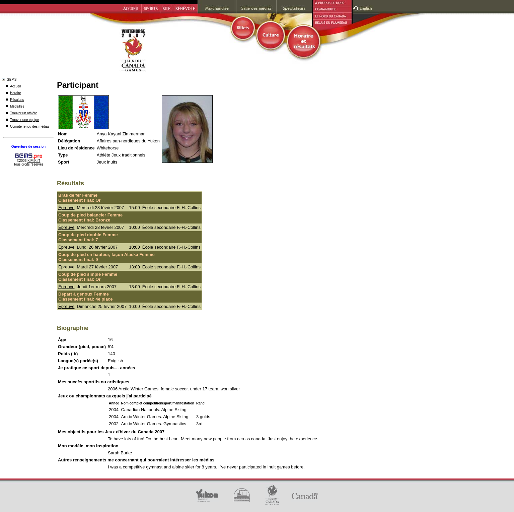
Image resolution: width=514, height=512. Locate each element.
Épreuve (66, 207)
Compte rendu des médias (29, 126)
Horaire (15, 93)
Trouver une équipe (24, 120)
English (366, 7)
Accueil (15, 86)
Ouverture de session (28, 146)
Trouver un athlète (23, 113)
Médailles (17, 106)
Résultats (17, 100)
